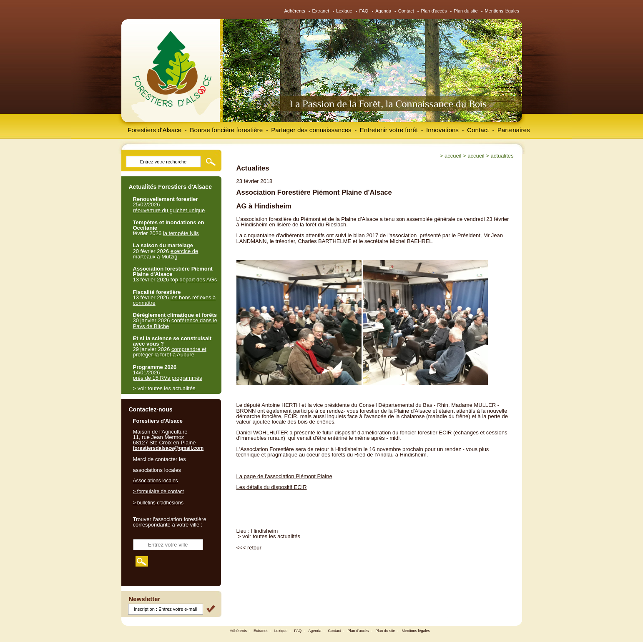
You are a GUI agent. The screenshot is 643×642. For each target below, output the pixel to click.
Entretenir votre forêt (389, 129)
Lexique (344, 10)
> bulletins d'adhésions (158, 503)
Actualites (502, 156)
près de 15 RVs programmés (167, 378)
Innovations (442, 129)
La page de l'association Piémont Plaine (284, 476)
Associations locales (155, 481)
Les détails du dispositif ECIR (271, 487)
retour (254, 547)
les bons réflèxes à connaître (174, 300)
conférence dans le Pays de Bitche (175, 323)
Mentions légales (502, 10)
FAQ (363, 10)
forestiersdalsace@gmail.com (168, 448)
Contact (406, 10)
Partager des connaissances (311, 129)
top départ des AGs (194, 279)
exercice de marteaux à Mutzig (165, 254)
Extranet (320, 10)
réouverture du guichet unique (169, 210)
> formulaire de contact (158, 491)
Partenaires (513, 129)
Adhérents (294, 10)
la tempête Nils (181, 233)
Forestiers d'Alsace (154, 129)
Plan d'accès (434, 10)
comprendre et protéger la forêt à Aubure (169, 352)
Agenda (383, 10)
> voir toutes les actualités (269, 536)
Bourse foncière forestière (226, 129)
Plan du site (465, 10)
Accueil (453, 156)
